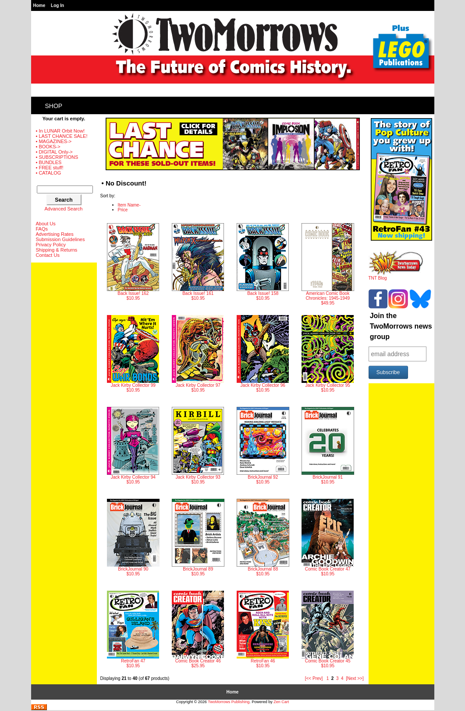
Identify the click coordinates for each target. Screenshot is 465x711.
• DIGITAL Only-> (54, 151)
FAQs (42, 228)
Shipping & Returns (57, 249)
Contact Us (48, 255)
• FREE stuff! (50, 167)
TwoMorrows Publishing (228, 702)
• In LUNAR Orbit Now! (60, 130)
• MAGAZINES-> (54, 141)
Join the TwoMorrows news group (401, 326)
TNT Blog (396, 276)
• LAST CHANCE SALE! (62, 136)
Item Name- (129, 205)
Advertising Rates (55, 234)
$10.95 (133, 262)
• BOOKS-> (48, 146)
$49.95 (328, 264)
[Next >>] (355, 678)
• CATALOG (48, 172)
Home (39, 5)
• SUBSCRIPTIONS (57, 157)
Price (123, 209)
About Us (46, 223)
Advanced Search (64, 208)
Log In (57, 5)
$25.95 (198, 629)
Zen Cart (281, 702)
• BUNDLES (49, 162)
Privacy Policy (51, 244)
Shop (54, 105)
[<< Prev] (314, 678)
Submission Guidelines (60, 239)
